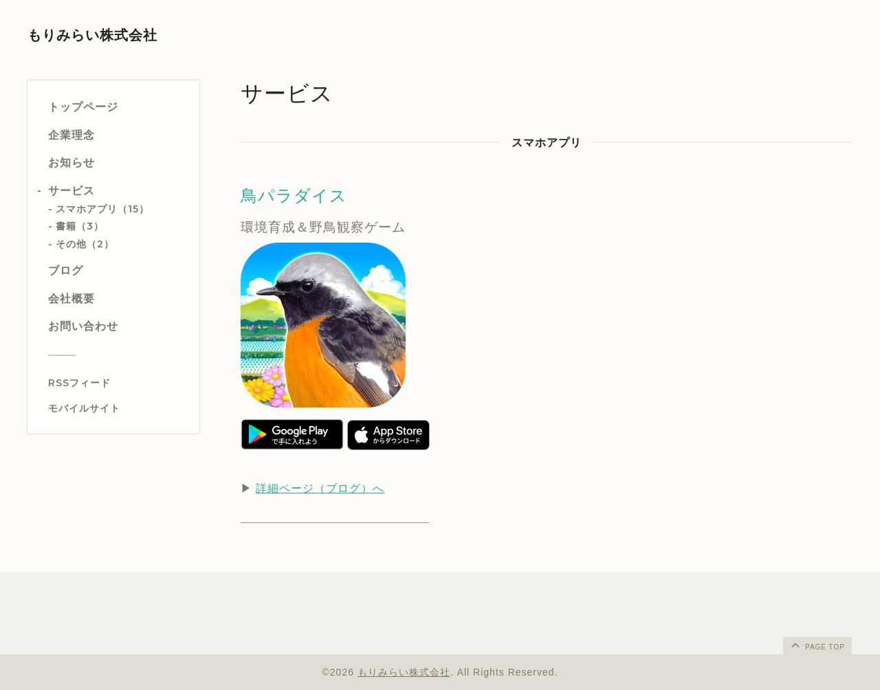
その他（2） (85, 244)
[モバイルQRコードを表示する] (118, 408)
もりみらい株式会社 (92, 35)
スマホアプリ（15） (102, 209)
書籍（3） (80, 226)
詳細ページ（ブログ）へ (320, 488)
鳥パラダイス (294, 195)
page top (817, 645)
